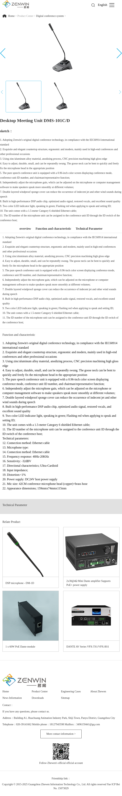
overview (25, 228)
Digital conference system (50, 16)
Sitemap (65, 697)
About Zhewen (98, 691)
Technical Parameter (89, 228)
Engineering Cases (71, 691)
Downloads (38, 697)
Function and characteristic (53, 228)
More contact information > (61, 733)
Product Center (25, 16)
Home (11, 16)
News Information (12, 697)
